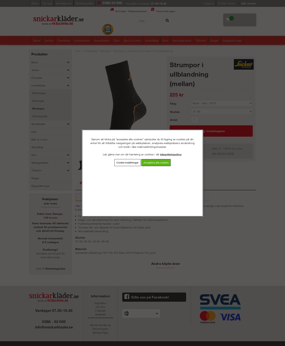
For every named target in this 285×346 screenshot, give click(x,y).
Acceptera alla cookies (156, 162)
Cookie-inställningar (127, 162)
